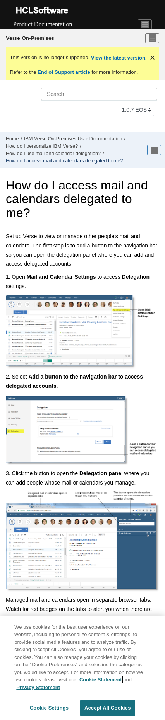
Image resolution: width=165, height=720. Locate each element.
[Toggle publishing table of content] (154, 150)
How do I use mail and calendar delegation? (53, 153)
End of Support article (63, 72)
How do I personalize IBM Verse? (42, 146)
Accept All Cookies (107, 708)
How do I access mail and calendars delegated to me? (64, 161)
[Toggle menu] (152, 38)
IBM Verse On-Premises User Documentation (73, 139)
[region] (82, 668)
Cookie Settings (49, 708)
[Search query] (99, 94)
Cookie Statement (100, 679)
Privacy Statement (38, 687)
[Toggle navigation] (145, 24)
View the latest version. (117, 58)
